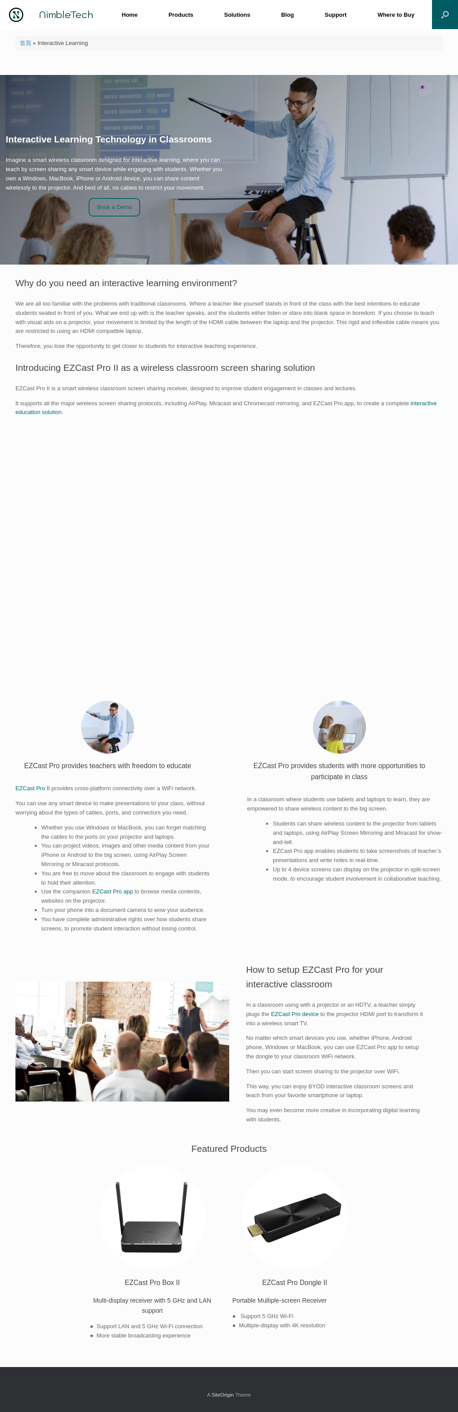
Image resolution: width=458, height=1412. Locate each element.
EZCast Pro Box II (152, 1282)
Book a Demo (114, 207)
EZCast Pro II (32, 788)
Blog (287, 14)
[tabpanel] (158, 1253)
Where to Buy (395, 14)
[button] (445, 14)
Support (336, 14)
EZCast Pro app (112, 891)
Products (180, 14)
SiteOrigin (223, 1394)
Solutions (237, 14)
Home (130, 14)
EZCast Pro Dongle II (294, 1282)
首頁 (25, 43)
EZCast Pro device (295, 1014)
